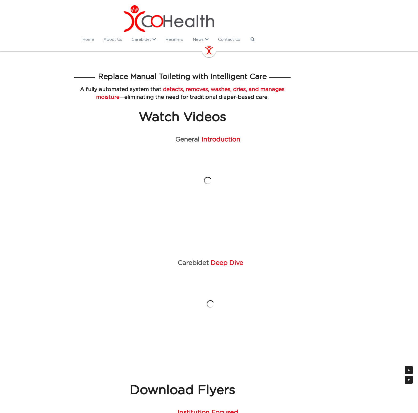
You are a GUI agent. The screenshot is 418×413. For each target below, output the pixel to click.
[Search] (292, 39)
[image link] (209, 18)
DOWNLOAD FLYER (113, 296)
